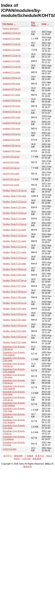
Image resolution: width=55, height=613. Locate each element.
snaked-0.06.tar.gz (12, 100)
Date (44, 24)
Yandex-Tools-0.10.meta (14, 264)
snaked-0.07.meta (11, 95)
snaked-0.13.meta (11, 50)
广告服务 (29, 456)
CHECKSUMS (10, 449)
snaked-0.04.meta (11, 128)
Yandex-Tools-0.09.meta (14, 275)
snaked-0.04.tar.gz (12, 123)
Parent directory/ (11, 28)
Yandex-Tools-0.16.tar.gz (15, 190)
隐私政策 (37, 459)
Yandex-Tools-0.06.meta (14, 297)
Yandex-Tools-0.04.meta (14, 308)
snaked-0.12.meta (11, 61)
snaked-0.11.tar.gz (12, 67)
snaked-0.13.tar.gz (12, 44)
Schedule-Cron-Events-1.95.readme (14, 353)
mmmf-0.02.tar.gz (11, 168)
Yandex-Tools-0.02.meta (14, 331)
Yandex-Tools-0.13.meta (14, 230)
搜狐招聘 (18, 456)
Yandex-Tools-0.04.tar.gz (15, 303)
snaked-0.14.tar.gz (12, 33)
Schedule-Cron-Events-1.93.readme (14, 387)
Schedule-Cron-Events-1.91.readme (14, 421)
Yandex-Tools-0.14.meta (14, 218)
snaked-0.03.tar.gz (12, 134)
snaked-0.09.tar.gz (12, 78)
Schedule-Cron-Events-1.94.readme (14, 370)
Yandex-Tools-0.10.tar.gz (15, 258)
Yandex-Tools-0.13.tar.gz (15, 224)
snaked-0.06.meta (11, 106)
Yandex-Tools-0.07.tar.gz (15, 280)
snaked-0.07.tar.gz (12, 89)
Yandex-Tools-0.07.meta (14, 286)
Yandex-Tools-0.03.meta (14, 320)
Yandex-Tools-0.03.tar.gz (15, 314)
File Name (8, 24)
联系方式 (39, 456)
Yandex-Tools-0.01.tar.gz (15, 337)
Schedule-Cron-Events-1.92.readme (14, 404)
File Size (33, 24)
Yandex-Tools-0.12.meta (14, 241)
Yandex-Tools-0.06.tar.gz (15, 292)
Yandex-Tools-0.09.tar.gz (15, 269)
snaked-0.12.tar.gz (12, 55)
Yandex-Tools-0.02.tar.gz (15, 325)
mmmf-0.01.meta (11, 185)
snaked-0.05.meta (11, 117)
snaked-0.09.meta (11, 83)
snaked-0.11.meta (11, 72)
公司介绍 (26, 459)
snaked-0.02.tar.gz (12, 145)
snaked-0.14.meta (11, 38)
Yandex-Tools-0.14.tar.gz (15, 213)
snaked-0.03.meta (11, 140)
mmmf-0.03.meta (11, 162)
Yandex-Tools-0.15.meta (14, 207)
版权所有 (27, 466)
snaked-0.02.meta (11, 151)
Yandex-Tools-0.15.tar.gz (15, 202)
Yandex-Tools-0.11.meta (14, 252)
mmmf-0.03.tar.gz (11, 157)
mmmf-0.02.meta (11, 174)
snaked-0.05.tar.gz (12, 111)
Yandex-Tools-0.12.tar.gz (15, 235)
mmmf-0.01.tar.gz (11, 179)
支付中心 (7, 456)
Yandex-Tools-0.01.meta (14, 342)
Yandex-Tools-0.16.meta (14, 196)
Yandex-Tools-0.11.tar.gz (15, 247)
